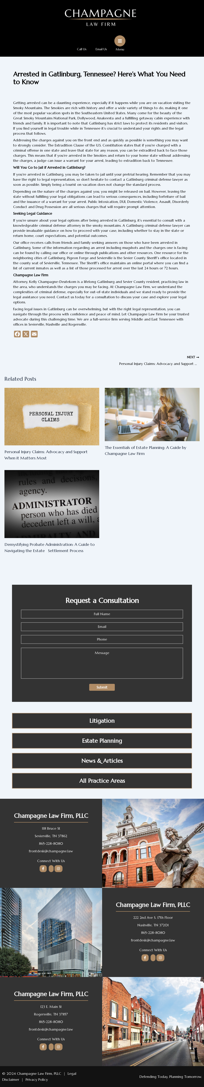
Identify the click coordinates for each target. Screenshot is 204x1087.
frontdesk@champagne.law (51, 851)
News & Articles (102, 762)
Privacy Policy (37, 1079)
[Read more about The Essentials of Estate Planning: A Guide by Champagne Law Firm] (152, 415)
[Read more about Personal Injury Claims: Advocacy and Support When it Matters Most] (51, 418)
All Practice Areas (102, 782)
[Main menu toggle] (121, 43)
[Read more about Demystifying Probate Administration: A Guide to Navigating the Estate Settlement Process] (51, 506)
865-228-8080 (51, 843)
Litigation (102, 722)
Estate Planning (102, 742)
